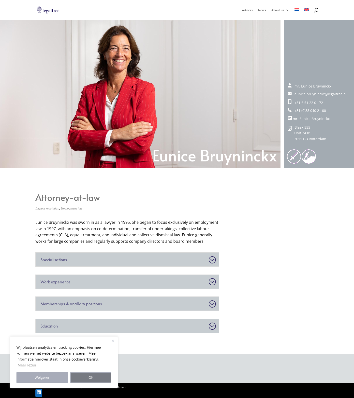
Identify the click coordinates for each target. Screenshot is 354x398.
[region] (64, 362)
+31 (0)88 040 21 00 (307, 110)
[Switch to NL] (297, 14)
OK (90, 377)
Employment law (71, 208)
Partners (246, 10)
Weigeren (42, 377)
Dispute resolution (47, 208)
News (262, 10)
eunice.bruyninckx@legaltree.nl (317, 94)
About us (277, 10)
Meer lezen (27, 365)
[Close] (113, 341)
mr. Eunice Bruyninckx (309, 118)
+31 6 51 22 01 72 (305, 102)
